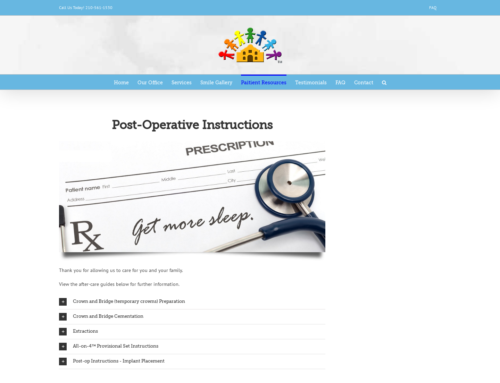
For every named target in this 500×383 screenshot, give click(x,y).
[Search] (384, 82)
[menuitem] (433, 7)
